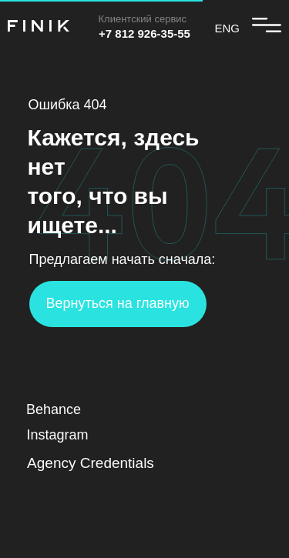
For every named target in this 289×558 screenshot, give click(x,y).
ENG (227, 28)
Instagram (57, 435)
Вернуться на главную (118, 303)
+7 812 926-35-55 (144, 33)
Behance (53, 409)
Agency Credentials (90, 463)
